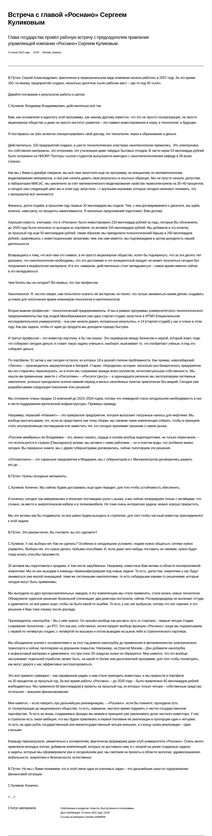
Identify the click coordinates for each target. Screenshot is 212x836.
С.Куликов (15, 106)
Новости (94, 808)
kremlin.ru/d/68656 (96, 816)
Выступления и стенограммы (117, 808)
